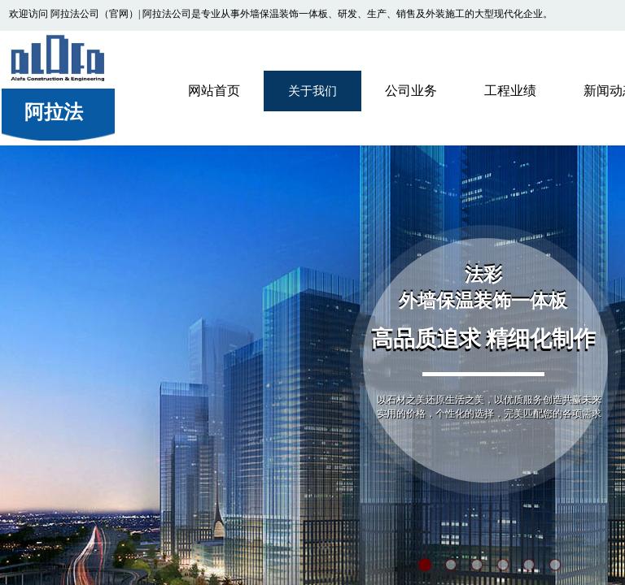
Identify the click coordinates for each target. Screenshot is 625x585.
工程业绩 (510, 91)
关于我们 (312, 91)
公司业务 (411, 91)
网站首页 (214, 91)
